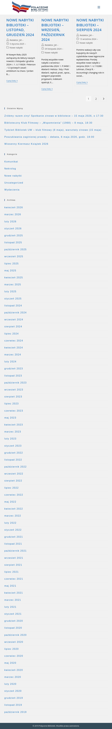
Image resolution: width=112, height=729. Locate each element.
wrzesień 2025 (13, 256)
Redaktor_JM (16, 40)
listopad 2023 (13, 375)
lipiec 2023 (11, 403)
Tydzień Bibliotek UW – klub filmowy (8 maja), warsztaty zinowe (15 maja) (53, 130)
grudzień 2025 (13, 235)
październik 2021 (15, 551)
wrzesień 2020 (13, 642)
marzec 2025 (12, 284)
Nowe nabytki (16, 47)
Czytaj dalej (12, 81)
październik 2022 (15, 466)
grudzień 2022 (13, 453)
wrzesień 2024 (13, 319)
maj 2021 (10, 586)
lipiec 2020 (11, 649)
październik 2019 (15, 712)
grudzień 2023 (13, 368)
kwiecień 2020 (13, 670)
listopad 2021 (13, 544)
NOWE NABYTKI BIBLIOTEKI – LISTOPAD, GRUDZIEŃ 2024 (20, 27)
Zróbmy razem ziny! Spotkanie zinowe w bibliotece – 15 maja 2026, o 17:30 (53, 116)
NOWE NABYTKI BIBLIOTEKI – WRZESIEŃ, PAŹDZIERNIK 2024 (55, 30)
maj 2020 (10, 663)
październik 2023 (15, 382)
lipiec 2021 (11, 572)
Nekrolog (10, 168)
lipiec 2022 (11, 488)
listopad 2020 (13, 628)
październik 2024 (15, 312)
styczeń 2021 (13, 614)
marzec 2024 (12, 354)
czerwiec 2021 (13, 579)
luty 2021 (10, 607)
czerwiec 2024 (13, 340)
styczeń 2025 (13, 298)
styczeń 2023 (13, 446)
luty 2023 (10, 438)
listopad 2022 (13, 460)
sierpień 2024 (13, 326)
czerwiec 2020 (13, 656)
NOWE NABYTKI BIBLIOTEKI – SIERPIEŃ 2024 (90, 25)
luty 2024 (10, 361)
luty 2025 (10, 291)
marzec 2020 (12, 677)
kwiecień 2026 (13, 207)
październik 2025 (15, 249)
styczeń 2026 (13, 228)
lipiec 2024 (11, 333)
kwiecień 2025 (13, 277)
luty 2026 (10, 221)
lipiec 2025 (11, 263)
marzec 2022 (12, 516)
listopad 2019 (13, 705)
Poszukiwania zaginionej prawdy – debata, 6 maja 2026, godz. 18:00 (49, 137)
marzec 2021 (12, 600)
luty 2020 (10, 684)
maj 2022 (10, 502)
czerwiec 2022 (13, 495)
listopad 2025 (13, 242)
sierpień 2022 (13, 480)
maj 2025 (10, 270)
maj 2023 (10, 417)
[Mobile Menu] (99, 7)
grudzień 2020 (13, 621)
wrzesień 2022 (13, 473)
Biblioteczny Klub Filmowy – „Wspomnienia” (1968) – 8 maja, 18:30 (48, 123)
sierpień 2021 (13, 565)
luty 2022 (10, 523)
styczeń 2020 (13, 691)
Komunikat (11, 161)
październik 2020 (15, 635)
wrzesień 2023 (13, 389)
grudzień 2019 (13, 698)
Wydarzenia (12, 189)
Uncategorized (13, 182)
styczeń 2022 (13, 530)
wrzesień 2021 (13, 558)
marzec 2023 (12, 431)
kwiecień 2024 (13, 347)
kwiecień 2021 (13, 593)
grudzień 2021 (13, 537)
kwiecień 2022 (13, 509)
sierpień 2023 (13, 396)
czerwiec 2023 (13, 411)
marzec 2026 (12, 214)
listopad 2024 (13, 305)
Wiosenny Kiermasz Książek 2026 (26, 144)
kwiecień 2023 (13, 424)
